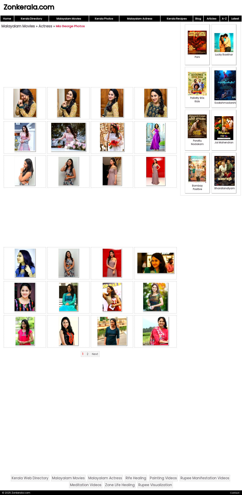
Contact (234, 492)
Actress (45, 26)
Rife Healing (136, 478)
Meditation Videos (85, 484)
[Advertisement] (90, 58)
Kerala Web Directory (30, 478)
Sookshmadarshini (226, 101)
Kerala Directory (31, 19)
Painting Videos (163, 478)
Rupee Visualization (155, 484)
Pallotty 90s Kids (197, 98)
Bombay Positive (197, 186)
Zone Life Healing (120, 484)
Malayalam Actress (139, 19)
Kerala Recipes (177, 19)
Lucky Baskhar (223, 52)
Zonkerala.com (28, 7)
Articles (211, 19)
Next (95, 354)
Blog (198, 19)
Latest (235, 19)
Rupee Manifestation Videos (204, 478)
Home (7, 19)
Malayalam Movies (68, 19)
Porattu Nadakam (197, 141)
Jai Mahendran (223, 140)
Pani (197, 55)
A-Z (224, 19)
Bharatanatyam (224, 186)
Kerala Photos (104, 19)
